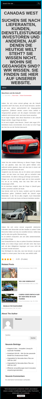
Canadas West (21, 13)
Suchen (7, 335)
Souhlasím (21, 396)
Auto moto (15, 95)
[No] (39, 393)
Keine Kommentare (26, 95)
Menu (4, 88)
